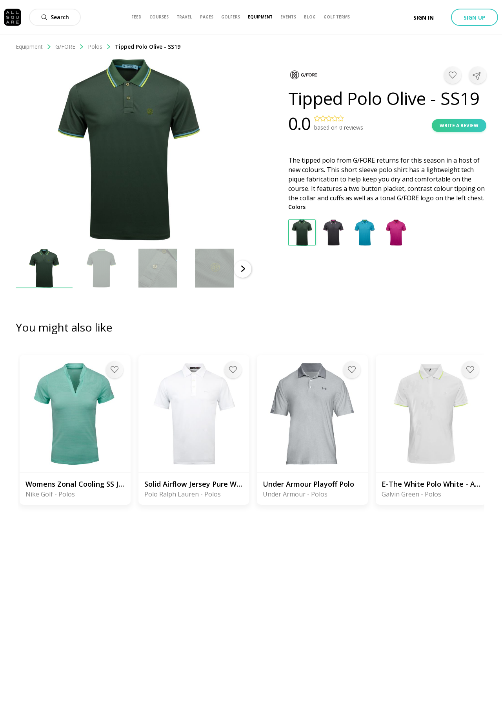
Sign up (475, 17)
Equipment (33, 46)
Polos (99, 46)
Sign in (423, 17)
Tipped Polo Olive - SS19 (147, 46)
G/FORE (69, 46)
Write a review (459, 125)
